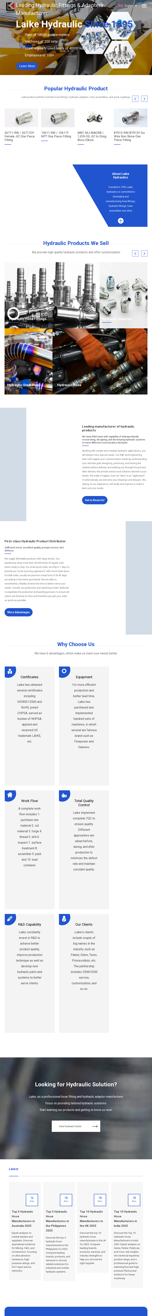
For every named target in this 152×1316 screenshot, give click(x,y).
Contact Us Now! (76, 1214)
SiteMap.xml (47, 1310)
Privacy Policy (85, 1310)
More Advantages (20, 611)
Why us (66, 1259)
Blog (81, 1246)
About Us (67, 1250)
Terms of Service (65, 1310)
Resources (68, 1264)
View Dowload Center (79, 1007)
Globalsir (142, 1310)
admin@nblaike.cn (16, 1266)
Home (65, 1246)
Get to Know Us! (96, 499)
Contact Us (84, 1250)
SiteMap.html (31, 1310)
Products (67, 1255)
